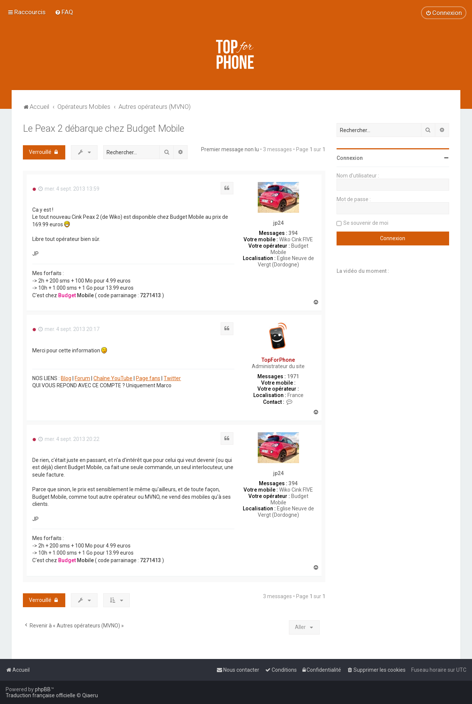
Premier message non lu (230, 149)
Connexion (350, 158)
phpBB (43, 689)
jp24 (278, 223)
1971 (293, 376)
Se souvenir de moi (365, 223)
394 (293, 233)
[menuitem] (64, 12)
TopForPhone (278, 360)
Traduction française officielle (40, 695)
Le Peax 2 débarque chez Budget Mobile (103, 128)
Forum (82, 378)
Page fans (148, 378)
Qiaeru (90, 695)
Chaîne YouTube (112, 378)
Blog (66, 378)
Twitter (172, 378)
